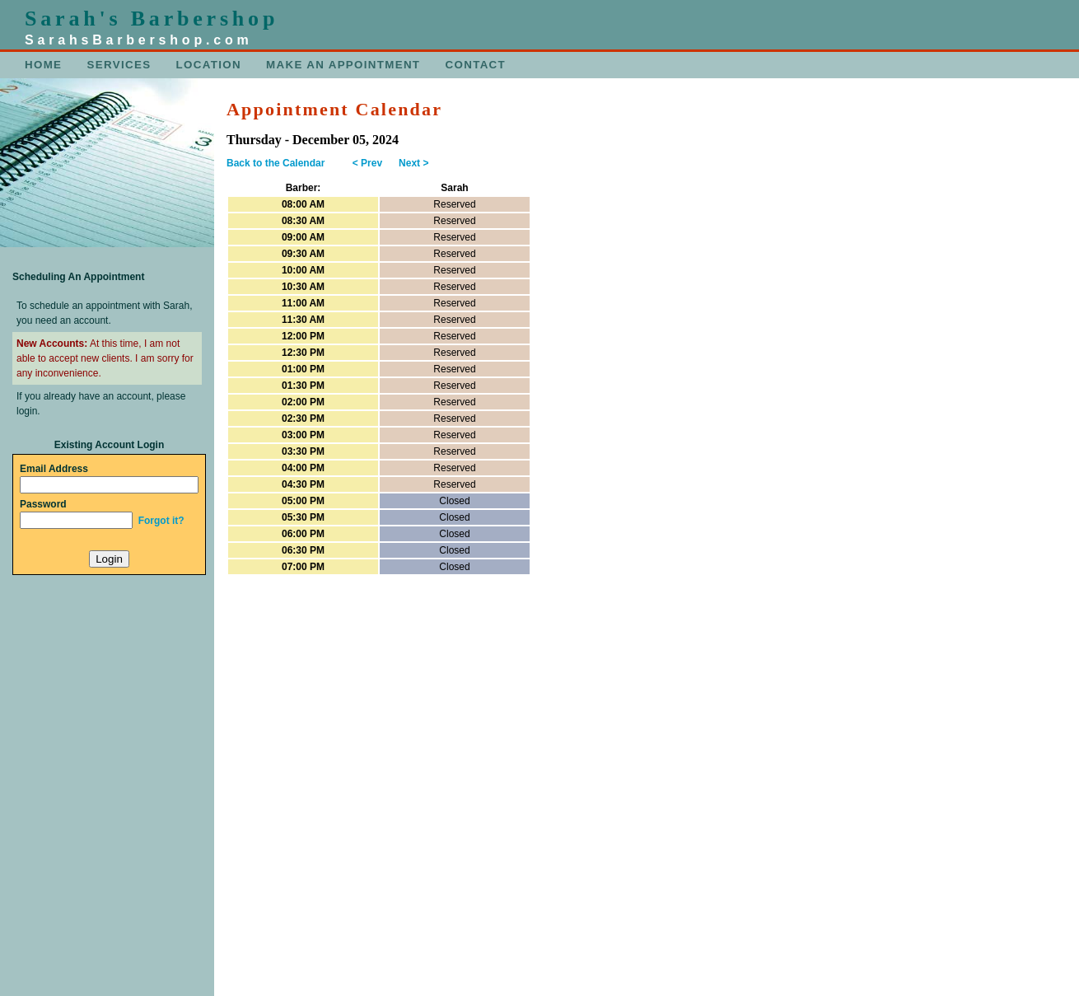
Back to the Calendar (276, 163)
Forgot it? (161, 520)
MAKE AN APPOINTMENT (343, 64)
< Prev (367, 163)
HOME (43, 64)
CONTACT (476, 64)
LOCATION (208, 64)
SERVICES (119, 64)
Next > (413, 163)
